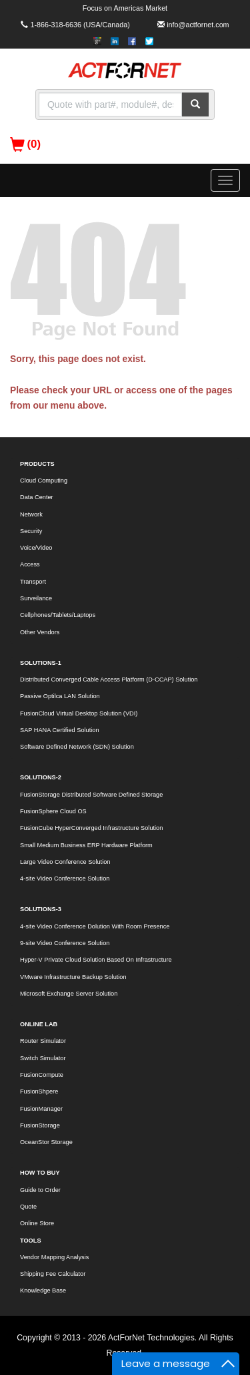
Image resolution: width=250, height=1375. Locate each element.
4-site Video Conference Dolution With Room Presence (94, 926)
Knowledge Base (43, 1290)
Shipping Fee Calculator (52, 1274)
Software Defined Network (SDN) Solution (77, 746)
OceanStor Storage (46, 1142)
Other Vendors (39, 632)
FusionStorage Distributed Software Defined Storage (91, 794)
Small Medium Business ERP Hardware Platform (86, 845)
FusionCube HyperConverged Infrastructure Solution (91, 828)
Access (30, 564)
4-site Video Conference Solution (64, 878)
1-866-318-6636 (55, 25)
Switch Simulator (43, 1058)
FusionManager (41, 1108)
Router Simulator (43, 1041)
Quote (28, 1206)
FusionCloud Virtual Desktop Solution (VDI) (78, 713)
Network (31, 514)
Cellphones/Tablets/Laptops (57, 615)
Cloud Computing (43, 480)
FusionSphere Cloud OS (53, 811)
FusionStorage (40, 1125)
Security (31, 531)
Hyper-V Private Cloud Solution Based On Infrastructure (96, 959)
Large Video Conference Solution (65, 862)
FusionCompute (41, 1075)
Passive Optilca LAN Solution (60, 696)
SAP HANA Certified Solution (59, 730)
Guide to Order (40, 1190)
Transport (33, 581)
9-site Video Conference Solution (64, 943)
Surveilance (36, 598)
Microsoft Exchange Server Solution (68, 993)
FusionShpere (39, 1091)
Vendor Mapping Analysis (54, 1257)
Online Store (37, 1223)
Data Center (36, 497)
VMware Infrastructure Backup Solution (73, 977)
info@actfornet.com (198, 25)
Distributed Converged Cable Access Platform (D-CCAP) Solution (109, 679)
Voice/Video (36, 547)
